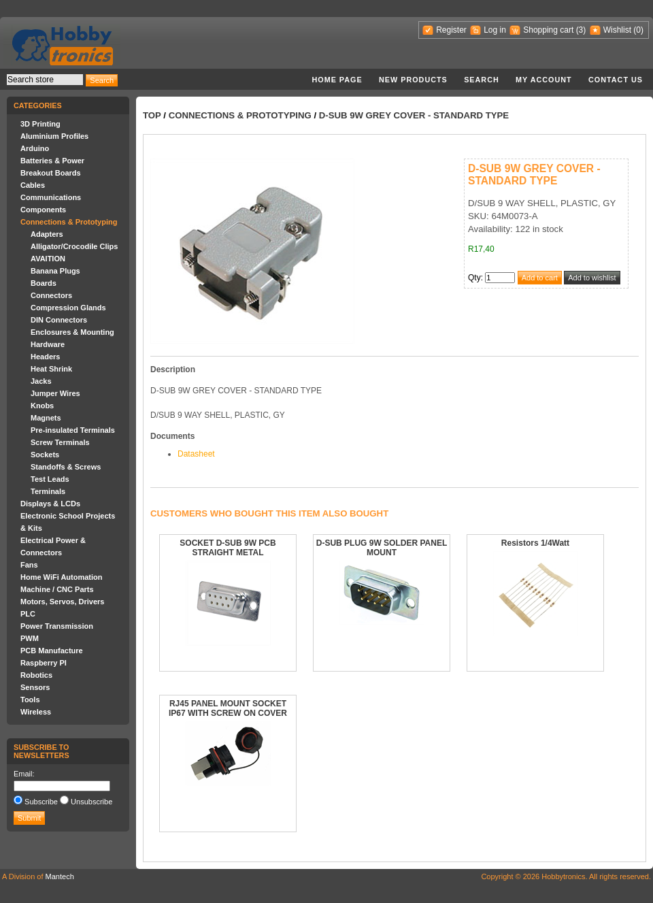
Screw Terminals (60, 442)
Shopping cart (548, 30)
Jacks (41, 381)
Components (43, 210)
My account (544, 80)
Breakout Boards (50, 173)
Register (451, 30)
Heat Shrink (51, 369)
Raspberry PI (43, 663)
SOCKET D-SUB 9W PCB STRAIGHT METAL (227, 547)
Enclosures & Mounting (72, 332)
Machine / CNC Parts (57, 589)
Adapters (47, 234)
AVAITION (48, 259)
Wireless (35, 712)
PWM (29, 638)
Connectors (51, 295)
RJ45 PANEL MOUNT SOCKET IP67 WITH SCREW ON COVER (228, 708)
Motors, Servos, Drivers (62, 601)
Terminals (48, 491)
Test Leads (50, 479)
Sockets (45, 454)
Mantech (60, 876)
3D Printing (40, 124)
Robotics (36, 675)
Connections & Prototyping (68, 222)
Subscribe (41, 802)
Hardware (48, 344)
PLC (27, 614)
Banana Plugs (55, 271)
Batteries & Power (52, 161)
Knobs (42, 405)
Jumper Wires (55, 393)
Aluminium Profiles (54, 136)
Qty (474, 277)
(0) (638, 30)
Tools (30, 699)
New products (413, 80)
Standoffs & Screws (66, 467)
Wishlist (617, 30)
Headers (45, 356)
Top (152, 115)
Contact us (615, 80)
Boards (43, 283)
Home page (337, 80)
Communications (50, 197)
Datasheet (196, 454)
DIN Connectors (59, 320)
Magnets (46, 418)
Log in (495, 30)
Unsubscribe (91, 802)
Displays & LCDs (50, 503)
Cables (32, 185)
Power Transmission (56, 626)
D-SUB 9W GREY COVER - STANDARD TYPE (414, 115)
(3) (581, 30)
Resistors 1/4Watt (535, 543)
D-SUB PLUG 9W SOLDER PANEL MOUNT (381, 547)
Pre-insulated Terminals (73, 430)
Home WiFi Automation (61, 577)
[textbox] (45, 79)
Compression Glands (68, 307)
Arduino (34, 148)
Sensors (35, 687)
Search (481, 80)
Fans (29, 565)
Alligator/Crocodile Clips (74, 246)
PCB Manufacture (51, 650)
